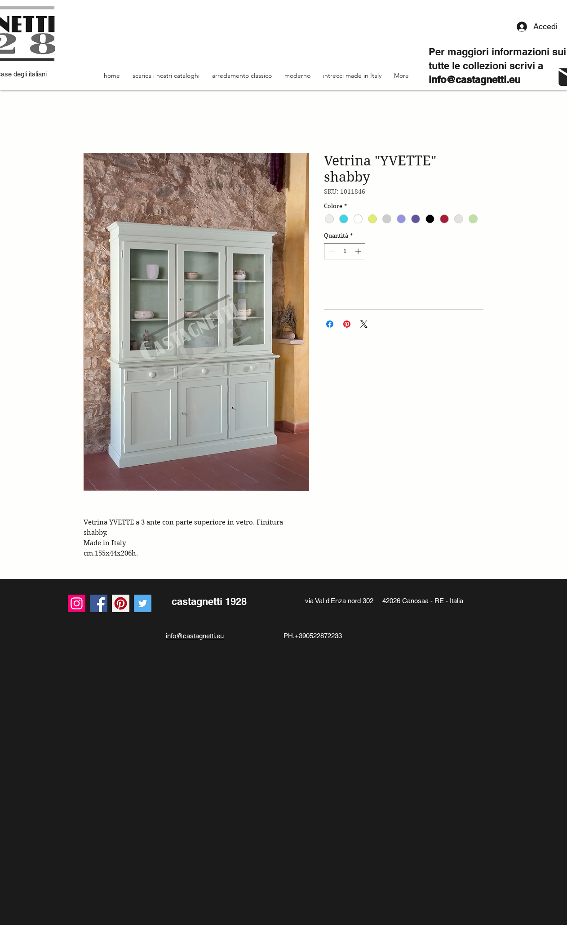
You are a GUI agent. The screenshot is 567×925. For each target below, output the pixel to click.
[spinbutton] (345, 251)
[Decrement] (330, 251)
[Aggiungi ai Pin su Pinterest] (346, 324)
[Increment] (359, 251)
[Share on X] (364, 324)
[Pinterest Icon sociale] (120, 603)
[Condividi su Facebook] (329, 324)
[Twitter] (142, 603)
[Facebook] (98, 603)
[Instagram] (76, 603)
